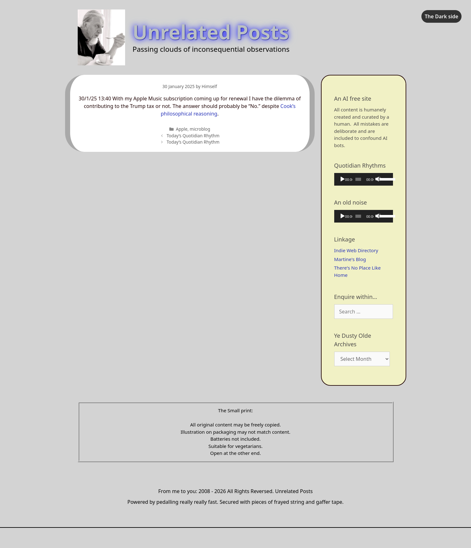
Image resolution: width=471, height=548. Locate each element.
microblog (200, 129)
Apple (182, 129)
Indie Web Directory (356, 250)
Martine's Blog (350, 259)
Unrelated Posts (211, 31)
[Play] (342, 179)
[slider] (358, 179)
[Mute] (378, 179)
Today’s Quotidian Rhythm (192, 136)
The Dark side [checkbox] (441, 16)
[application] (363, 179)
